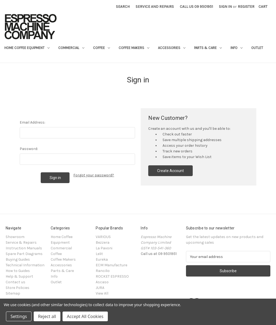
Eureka (102, 259)
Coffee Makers (134, 48)
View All (102, 293)
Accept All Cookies (85, 316)
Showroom (15, 237)
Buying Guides (18, 259)
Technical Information (25, 265)
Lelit (99, 253)
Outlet (257, 48)
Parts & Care (208, 48)
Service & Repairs (21, 242)
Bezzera (102, 242)
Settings (19, 316)
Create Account (170, 171)
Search (123, 6)
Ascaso (102, 282)
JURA (100, 287)
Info (236, 48)
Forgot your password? (93, 175)
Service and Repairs (155, 6)
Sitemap (13, 293)
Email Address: (32, 122)
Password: (29, 148)
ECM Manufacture (111, 265)
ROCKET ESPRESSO (112, 276)
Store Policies (17, 287)
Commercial (71, 48)
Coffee (101, 48)
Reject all (47, 316)
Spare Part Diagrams (24, 253)
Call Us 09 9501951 (196, 6)
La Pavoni (104, 248)
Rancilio (103, 270)
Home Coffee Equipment (27, 48)
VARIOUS (103, 237)
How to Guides (18, 270)
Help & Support (19, 276)
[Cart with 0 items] (263, 6)
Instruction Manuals (24, 248)
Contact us (15, 282)
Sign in (225, 6)
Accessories (171, 48)
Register (246, 6)
